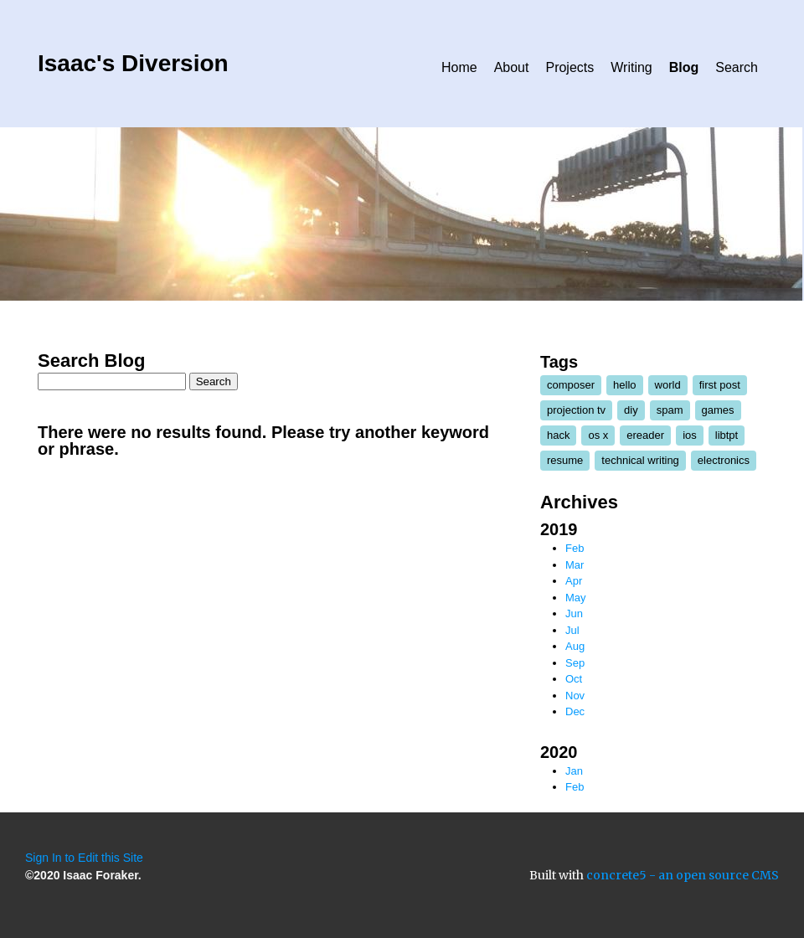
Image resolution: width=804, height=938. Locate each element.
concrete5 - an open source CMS (682, 875)
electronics (724, 460)
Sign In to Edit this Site (84, 857)
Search (736, 67)
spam (670, 410)
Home (459, 67)
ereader (645, 435)
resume (565, 460)
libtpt (726, 435)
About (511, 67)
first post (719, 385)
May (575, 597)
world (668, 385)
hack (558, 435)
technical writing (640, 460)
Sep (575, 663)
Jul (572, 630)
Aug (575, 646)
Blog (684, 67)
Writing (631, 67)
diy (631, 410)
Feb (574, 548)
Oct (573, 679)
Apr (573, 581)
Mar (574, 565)
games (718, 410)
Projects (569, 67)
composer (571, 385)
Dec (575, 711)
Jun (574, 613)
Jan (574, 771)
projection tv (576, 410)
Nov (575, 695)
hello (624, 385)
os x (598, 435)
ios (690, 435)
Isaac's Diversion (133, 63)
